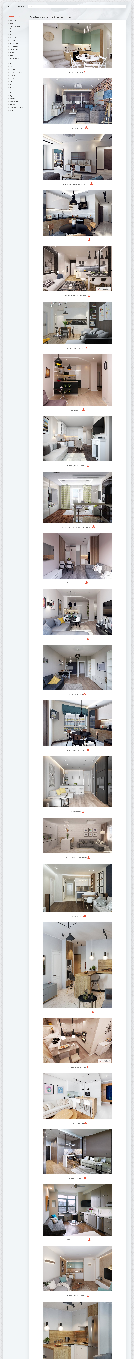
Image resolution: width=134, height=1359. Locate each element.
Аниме (12, 23)
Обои (11, 110)
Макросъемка (14, 101)
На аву (12, 87)
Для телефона (14, 58)
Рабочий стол (14, 49)
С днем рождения (15, 26)
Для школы (13, 70)
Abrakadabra (17, 6)
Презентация (14, 93)
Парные (12, 96)
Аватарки (13, 20)
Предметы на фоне (16, 64)
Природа (12, 104)
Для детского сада (16, 72)
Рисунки (12, 35)
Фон (11, 67)
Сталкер (12, 52)
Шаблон (12, 61)
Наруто (12, 55)
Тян (11, 29)
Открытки (13, 90)
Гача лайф (13, 38)
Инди (11, 32)
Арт (11, 84)
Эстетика (12, 99)
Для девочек (14, 46)
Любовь (12, 75)
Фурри (12, 78)
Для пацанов (14, 40)
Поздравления (14, 43)
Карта (11, 81)
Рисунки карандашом (16, 107)
